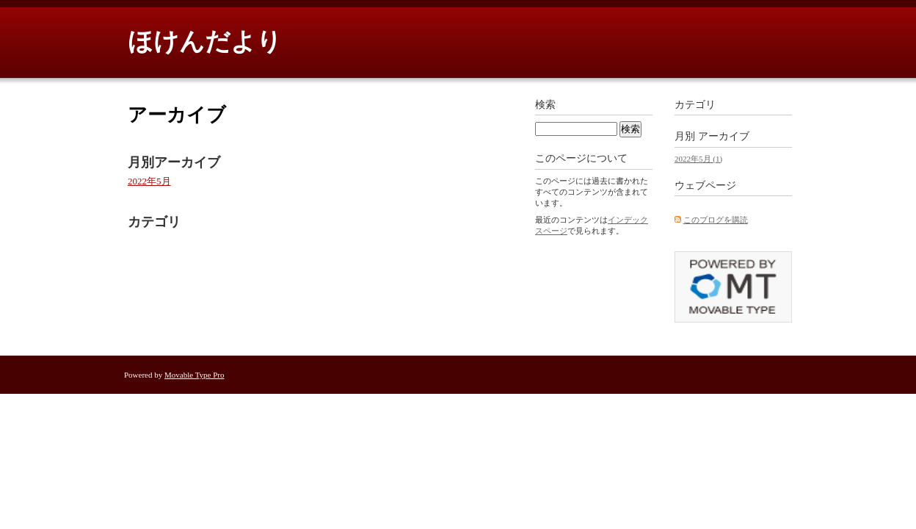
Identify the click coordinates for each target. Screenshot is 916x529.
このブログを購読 (715, 219)
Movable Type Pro (194, 374)
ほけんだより (205, 41)
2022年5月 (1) (698, 158)
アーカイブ (723, 136)
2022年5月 (149, 181)
